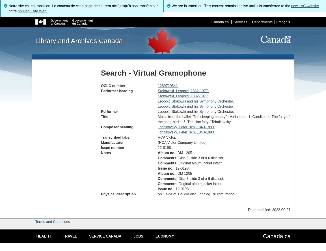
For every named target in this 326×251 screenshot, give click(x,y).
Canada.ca (220, 22)
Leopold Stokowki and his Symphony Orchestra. (196, 101)
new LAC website (305, 6)
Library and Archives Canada (79, 40)
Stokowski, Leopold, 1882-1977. (183, 91)
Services (240, 22)
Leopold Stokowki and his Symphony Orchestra (195, 106)
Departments (262, 22)
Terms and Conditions (52, 222)
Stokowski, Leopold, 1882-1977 (183, 96)
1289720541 (168, 86)
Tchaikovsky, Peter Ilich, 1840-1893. (186, 127)
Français (283, 22)
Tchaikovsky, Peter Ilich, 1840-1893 (186, 132)
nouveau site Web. (32, 11)
